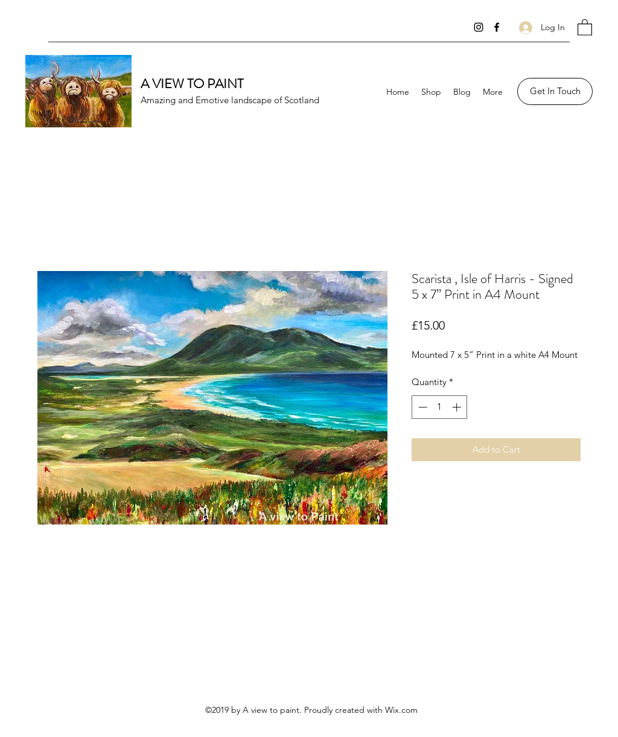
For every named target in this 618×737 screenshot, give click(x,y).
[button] (585, 27)
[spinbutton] (440, 407)
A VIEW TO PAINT (192, 83)
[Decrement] (421, 407)
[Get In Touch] (555, 91)
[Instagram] (479, 27)
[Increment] (458, 407)
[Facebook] (497, 27)
